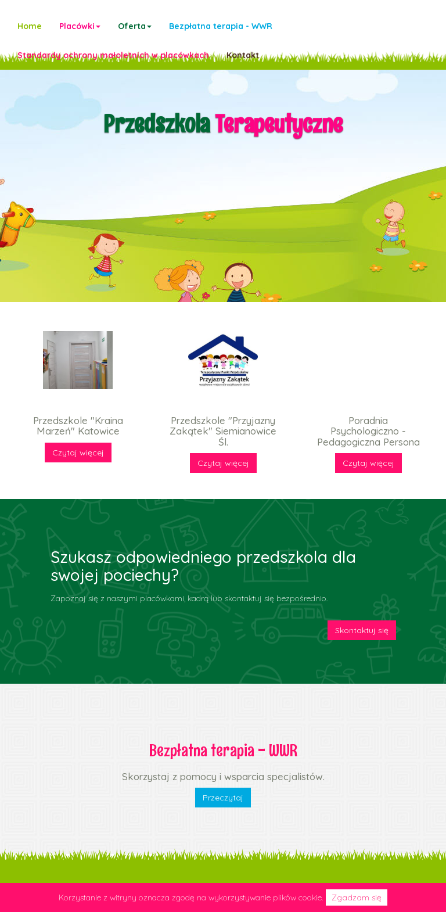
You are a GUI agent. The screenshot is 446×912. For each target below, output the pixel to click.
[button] (80, 26)
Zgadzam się (356, 897)
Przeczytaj (223, 797)
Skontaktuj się (362, 630)
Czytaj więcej (78, 452)
